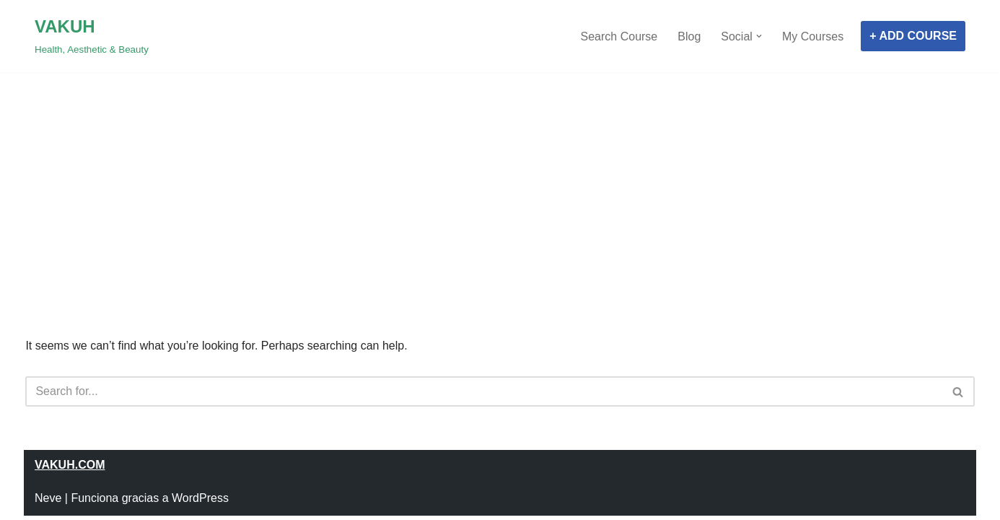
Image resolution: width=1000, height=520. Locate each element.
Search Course (619, 36)
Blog (689, 36)
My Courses (812, 36)
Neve (48, 498)
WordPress (200, 498)
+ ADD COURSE (913, 36)
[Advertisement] (500, 173)
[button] (759, 36)
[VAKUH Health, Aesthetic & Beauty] (92, 36)
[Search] (483, 391)
